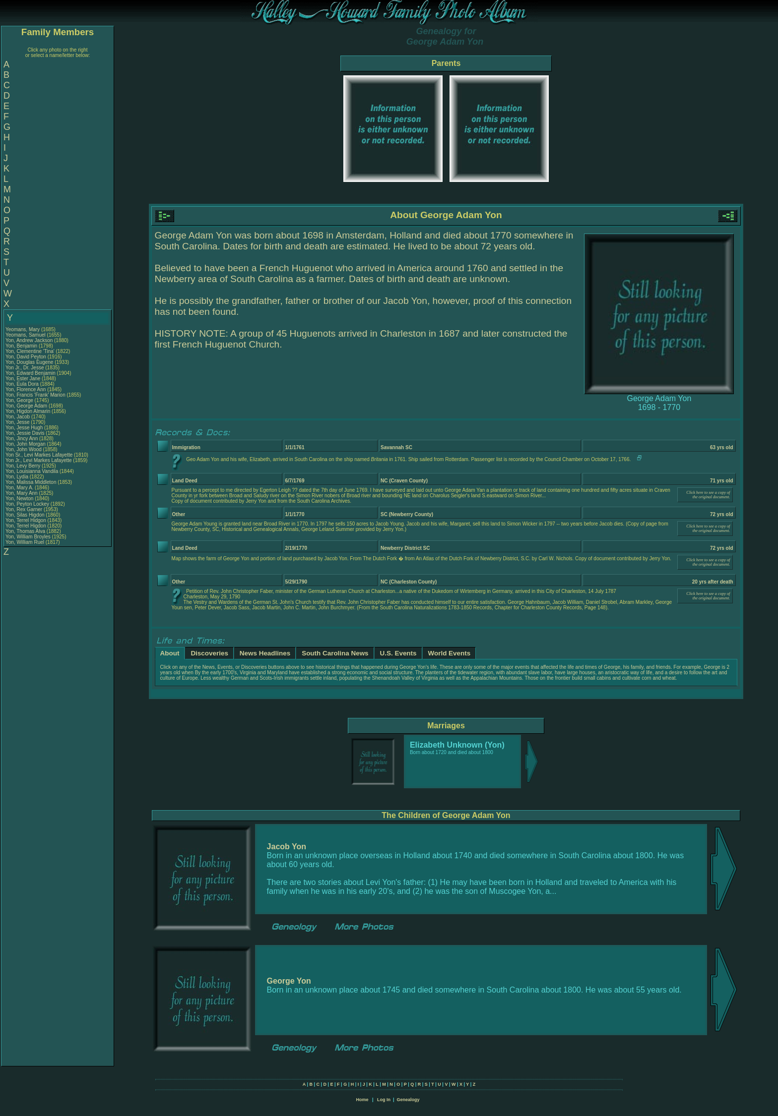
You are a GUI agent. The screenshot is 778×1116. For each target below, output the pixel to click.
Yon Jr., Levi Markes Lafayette (38, 460)
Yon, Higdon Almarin (27, 411)
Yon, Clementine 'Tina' (30, 351)
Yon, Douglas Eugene (29, 362)
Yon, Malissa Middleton (30, 482)
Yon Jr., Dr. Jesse (25, 367)
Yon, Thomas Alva (25, 531)
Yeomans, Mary (23, 329)
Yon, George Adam (26, 406)
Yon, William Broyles (28, 536)
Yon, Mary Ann (21, 493)
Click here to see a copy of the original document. (708, 494)
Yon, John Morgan (25, 444)
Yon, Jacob (18, 416)
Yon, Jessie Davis (25, 433)
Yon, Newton (20, 498)
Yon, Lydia (17, 476)
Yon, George (20, 400)
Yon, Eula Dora (22, 384)
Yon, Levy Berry (22, 466)
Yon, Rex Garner (23, 509)
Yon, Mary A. (19, 487)
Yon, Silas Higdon (25, 515)
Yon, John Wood (23, 449)
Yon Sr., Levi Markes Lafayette (38, 455)
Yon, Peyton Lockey (27, 504)
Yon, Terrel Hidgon (25, 520)
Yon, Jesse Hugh (24, 427)
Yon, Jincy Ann (21, 438)
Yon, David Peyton (25, 356)
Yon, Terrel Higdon (25, 526)
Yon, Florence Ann (25, 389)
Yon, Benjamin (22, 346)
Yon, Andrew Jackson (29, 340)
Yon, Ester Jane (22, 378)
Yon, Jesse (18, 422)
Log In (383, 1099)
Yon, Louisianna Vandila (31, 471)
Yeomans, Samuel (26, 335)
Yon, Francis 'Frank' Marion (35, 395)
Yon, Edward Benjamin (30, 373)
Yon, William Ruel (24, 542)
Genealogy (408, 1099)
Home (362, 1099)
